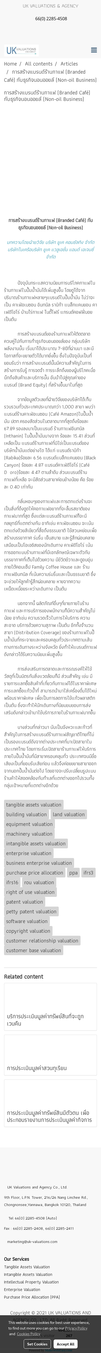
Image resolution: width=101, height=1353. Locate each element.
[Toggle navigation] (94, 50)
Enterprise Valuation (22, 1289)
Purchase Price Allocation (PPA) (32, 1297)
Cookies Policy (28, 1333)
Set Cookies (37, 1343)
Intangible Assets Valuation (28, 1274)
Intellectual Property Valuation (31, 1282)
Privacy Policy (76, 1327)
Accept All (65, 1343)
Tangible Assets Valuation (27, 1266)
